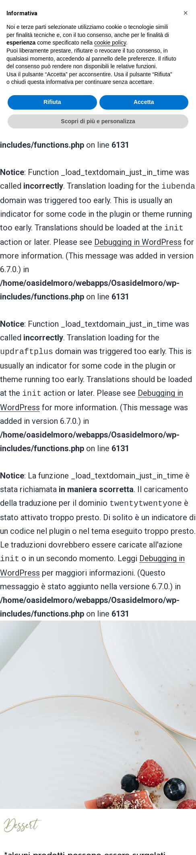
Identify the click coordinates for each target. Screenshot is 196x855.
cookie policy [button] (110, 42)
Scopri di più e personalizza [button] (98, 121)
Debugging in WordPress (138, 239)
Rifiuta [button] (52, 102)
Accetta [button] (144, 102)
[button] (185, 12)
